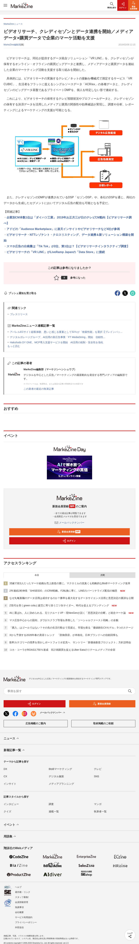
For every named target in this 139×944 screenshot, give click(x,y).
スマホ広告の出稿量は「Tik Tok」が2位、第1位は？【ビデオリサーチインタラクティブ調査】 (68, 246)
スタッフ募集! (22, 897)
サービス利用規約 (23, 917)
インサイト (10, 783)
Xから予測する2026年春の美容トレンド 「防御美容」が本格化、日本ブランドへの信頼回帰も (63, 635)
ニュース (11, 738)
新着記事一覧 (14, 750)
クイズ (7, 811)
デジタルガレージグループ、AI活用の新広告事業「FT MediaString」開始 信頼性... (57, 337)
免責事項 (19, 907)
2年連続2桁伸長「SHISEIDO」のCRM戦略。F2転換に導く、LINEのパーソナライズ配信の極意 (63, 590)
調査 (51, 804)
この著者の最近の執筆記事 (39, 388)
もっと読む (13, 346)
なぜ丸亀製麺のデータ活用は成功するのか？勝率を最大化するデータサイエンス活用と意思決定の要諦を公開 (71, 598)
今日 (37, 575)
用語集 (10, 836)
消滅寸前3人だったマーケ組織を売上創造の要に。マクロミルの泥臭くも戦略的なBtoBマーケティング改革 (69, 583)
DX (5, 769)
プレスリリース (19, 314)
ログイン (69, 541)
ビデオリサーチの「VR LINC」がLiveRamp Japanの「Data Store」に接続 (56, 252)
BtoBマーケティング (60, 769)
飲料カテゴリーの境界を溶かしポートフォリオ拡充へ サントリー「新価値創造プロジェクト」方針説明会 (70, 642)
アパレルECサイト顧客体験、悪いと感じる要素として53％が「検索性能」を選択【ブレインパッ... (66, 331)
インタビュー (11, 804)
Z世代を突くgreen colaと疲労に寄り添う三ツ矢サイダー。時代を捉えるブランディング (59, 605)
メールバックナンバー (69, 522)
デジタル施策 (56, 776)
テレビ (98, 769)
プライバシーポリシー (26, 922)
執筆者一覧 (100, 811)
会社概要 (19, 912)
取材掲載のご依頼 (103, 723)
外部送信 (19, 927)
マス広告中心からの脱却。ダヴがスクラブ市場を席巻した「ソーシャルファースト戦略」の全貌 (63, 620)
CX (5, 776)
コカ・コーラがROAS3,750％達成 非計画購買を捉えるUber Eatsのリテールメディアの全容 (62, 649)
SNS (96, 776)
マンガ (98, 804)
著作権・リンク (22, 892)
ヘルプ (18, 887)
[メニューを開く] (5, 5)
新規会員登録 (68, 532)
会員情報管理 (21, 902)
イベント (11, 825)
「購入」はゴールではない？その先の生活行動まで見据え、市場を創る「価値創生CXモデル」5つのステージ (71, 627)
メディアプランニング (61, 783)
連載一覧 (54, 811)
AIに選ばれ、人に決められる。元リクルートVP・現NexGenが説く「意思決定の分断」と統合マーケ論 (67, 612)
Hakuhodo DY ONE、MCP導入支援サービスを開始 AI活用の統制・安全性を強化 (56, 342)
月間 (102, 575)
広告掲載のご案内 (36, 723)
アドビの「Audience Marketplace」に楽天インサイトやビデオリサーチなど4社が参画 (63, 229)
